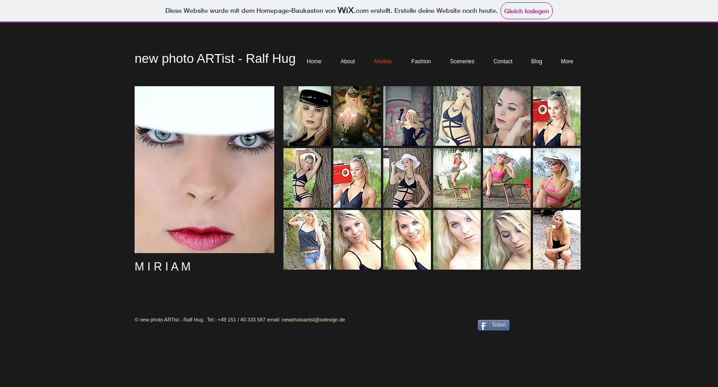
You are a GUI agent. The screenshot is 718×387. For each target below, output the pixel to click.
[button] (307, 116)
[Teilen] (494, 325)
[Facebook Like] (545, 324)
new (146, 58)
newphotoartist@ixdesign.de (313, 319)
